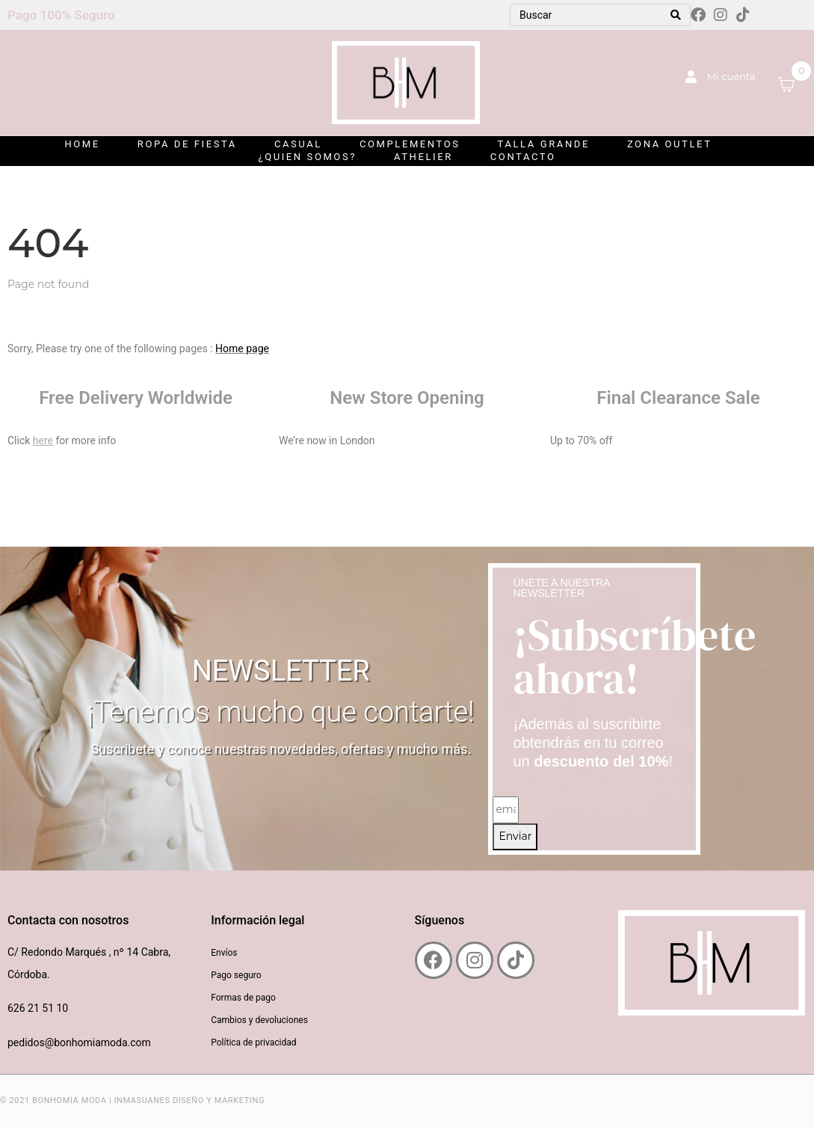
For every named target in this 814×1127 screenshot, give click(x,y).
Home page (242, 348)
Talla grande (544, 144)
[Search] (676, 14)
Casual (298, 144)
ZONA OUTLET (669, 144)
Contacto (523, 156)
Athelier (423, 156)
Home (81, 144)
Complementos (410, 144)
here (43, 440)
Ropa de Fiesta (187, 144)
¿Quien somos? (307, 156)
